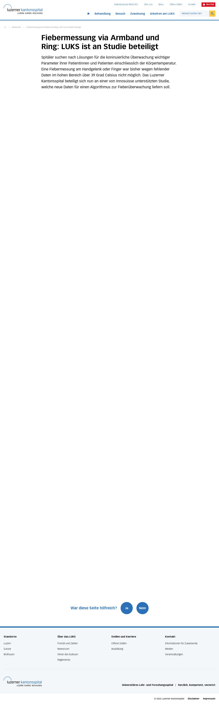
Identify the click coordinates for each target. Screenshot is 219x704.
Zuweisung (137, 13)
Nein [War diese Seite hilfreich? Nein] (142, 608)
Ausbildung (117, 648)
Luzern (7, 643)
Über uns (148, 4)
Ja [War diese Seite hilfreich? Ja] (126, 608)
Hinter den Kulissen (67, 654)
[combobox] (194, 14)
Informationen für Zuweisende (181, 643)
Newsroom (16, 27)
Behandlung (103, 13)
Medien (169, 648)
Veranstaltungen (174, 654)
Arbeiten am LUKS (162, 13)
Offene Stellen (176, 4)
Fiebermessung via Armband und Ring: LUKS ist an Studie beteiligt (53, 27)
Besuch (120, 13)
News (160, 4)
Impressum (209, 698)
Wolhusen (9, 654)
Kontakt (191, 4)
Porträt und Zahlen (67, 643)
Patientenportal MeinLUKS (126, 4)
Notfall (208, 4)
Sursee (7, 648)
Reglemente (63, 659)
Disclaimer (193, 698)
